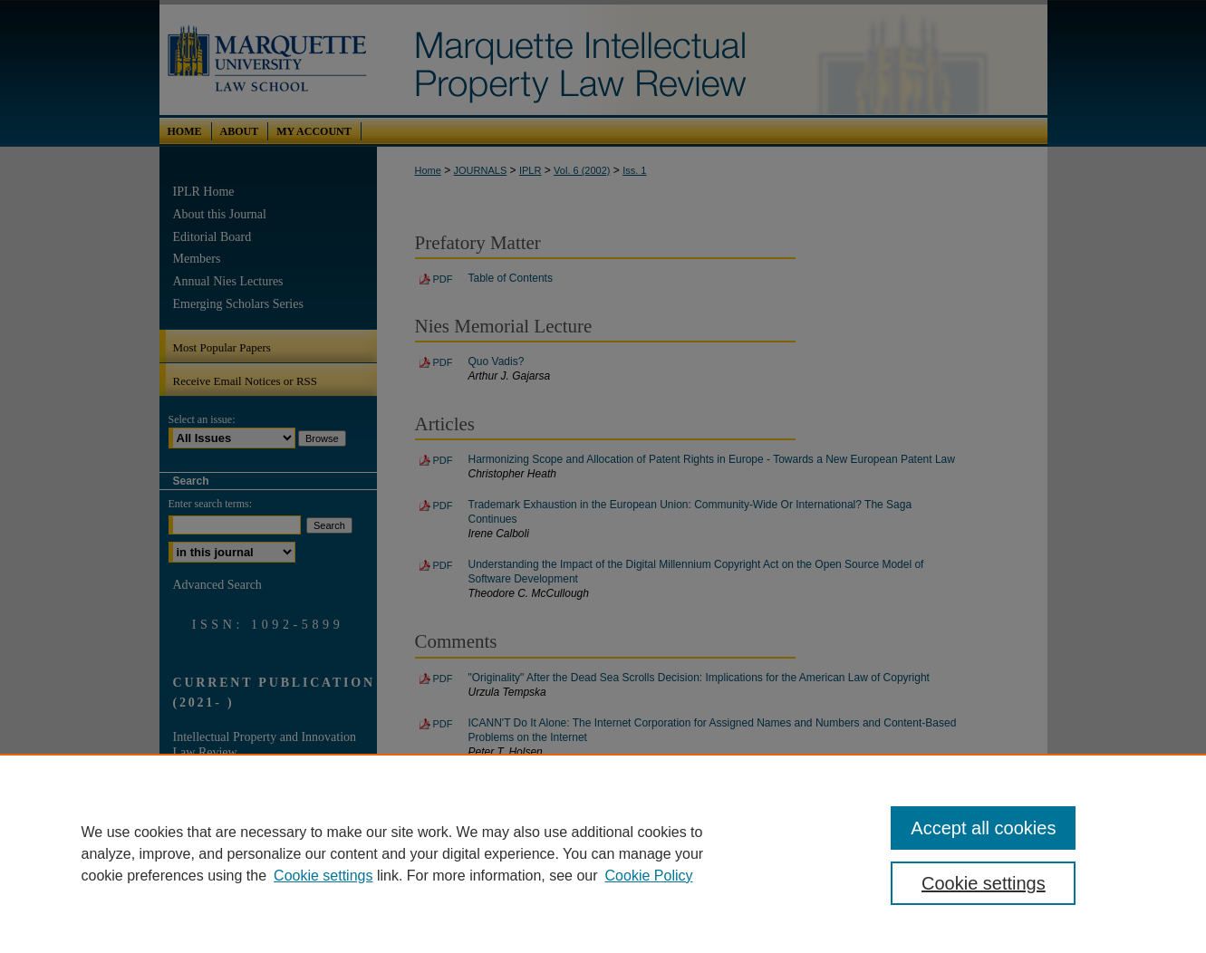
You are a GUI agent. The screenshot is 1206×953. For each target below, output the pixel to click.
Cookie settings (323, 875)
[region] (603, 853)
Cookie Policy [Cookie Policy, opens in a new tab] (649, 875)
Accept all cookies (983, 828)
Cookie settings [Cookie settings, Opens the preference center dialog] (983, 883)
